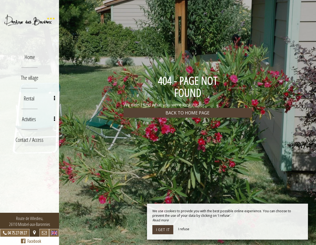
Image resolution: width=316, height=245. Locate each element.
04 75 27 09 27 (17, 233)
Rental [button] (39, 98)
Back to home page (188, 113)
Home (29, 57)
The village (29, 77)
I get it (163, 229)
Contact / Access (29, 139)
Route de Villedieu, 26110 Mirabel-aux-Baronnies (29, 221)
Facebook (31, 241)
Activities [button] (38, 119)
